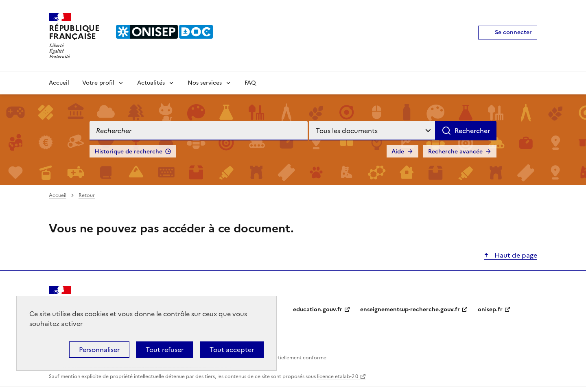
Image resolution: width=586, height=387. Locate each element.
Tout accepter (232, 349)
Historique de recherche (128, 151)
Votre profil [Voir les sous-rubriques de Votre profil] (98, 83)
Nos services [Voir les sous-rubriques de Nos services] (205, 83)
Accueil (59, 83)
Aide (397, 151)
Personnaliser (99, 349)
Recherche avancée (455, 151)
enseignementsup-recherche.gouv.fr (410, 309)
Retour (87, 195)
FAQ (250, 83)
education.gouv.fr (317, 309)
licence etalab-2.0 (337, 376)
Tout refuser (165, 349)
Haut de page (515, 255)
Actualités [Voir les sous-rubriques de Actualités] (151, 83)
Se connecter (513, 32)
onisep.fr (490, 309)
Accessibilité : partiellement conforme (281, 357)
